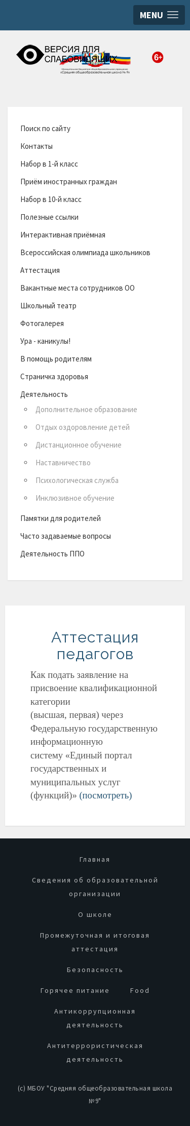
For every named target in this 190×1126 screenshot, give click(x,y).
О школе (95, 914)
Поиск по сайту (45, 128)
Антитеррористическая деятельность (95, 1052)
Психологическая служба (77, 480)
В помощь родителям (56, 359)
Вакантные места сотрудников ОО (77, 288)
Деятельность (44, 394)
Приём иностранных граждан (68, 181)
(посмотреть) (105, 795)
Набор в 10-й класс (51, 199)
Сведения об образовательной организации (95, 886)
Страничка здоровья (54, 376)
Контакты (36, 146)
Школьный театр (48, 305)
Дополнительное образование (86, 409)
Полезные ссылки (49, 217)
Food (140, 990)
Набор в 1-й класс (49, 164)
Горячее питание (75, 990)
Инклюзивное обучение (75, 498)
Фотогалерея (42, 323)
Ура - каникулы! (45, 341)
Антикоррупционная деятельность (95, 1018)
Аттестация (40, 270)
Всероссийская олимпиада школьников (85, 252)
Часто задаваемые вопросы (65, 536)
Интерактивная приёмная (62, 234)
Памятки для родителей (60, 518)
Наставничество (63, 462)
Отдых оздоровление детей (82, 427)
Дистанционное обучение (78, 445)
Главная (95, 859)
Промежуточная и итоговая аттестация (95, 942)
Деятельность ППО (52, 553)
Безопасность (95, 969)
